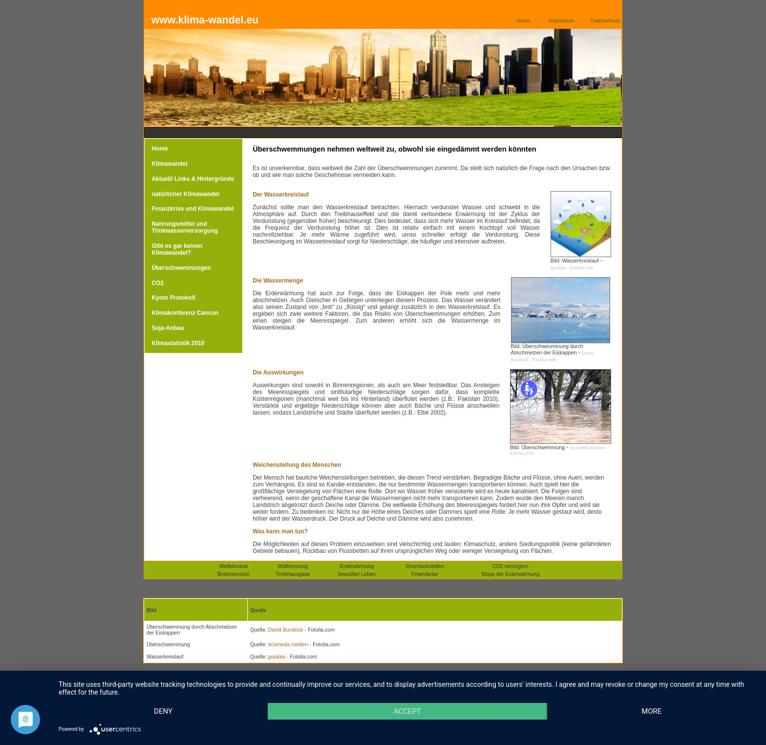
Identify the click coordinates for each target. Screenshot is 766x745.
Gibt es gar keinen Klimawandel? (176, 249)
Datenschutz (605, 20)
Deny (163, 711)
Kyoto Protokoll (173, 297)
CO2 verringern (510, 566)
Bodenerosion (233, 574)
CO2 (157, 283)
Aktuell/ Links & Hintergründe (192, 178)
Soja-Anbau (167, 328)
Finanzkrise (424, 574)
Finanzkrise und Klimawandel (192, 208)
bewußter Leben (357, 574)
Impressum (561, 20)
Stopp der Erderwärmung (510, 574)
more (651, 711)
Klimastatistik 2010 (177, 343)
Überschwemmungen (181, 267)
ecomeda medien (587, 447)
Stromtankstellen (424, 566)
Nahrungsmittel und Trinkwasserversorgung (184, 227)
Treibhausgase (293, 574)
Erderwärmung (357, 566)
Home (523, 20)
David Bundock (285, 630)
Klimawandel (169, 163)
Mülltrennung (293, 566)
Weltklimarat (233, 566)
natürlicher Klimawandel (185, 194)
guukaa (558, 267)
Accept (407, 711)
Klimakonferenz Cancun (184, 312)
